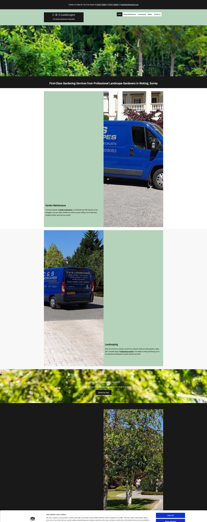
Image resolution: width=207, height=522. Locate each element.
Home (119, 14)
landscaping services (127, 351)
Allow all (170, 493)
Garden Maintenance (129, 14)
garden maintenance (65, 210)
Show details (126, 506)
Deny (170, 505)
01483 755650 (101, 4)
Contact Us (157, 14)
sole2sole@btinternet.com (130, 4)
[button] (103, 392)
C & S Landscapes (63, 14)
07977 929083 (113, 4)
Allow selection (170, 499)
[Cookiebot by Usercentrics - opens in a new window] (33, 506)
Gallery (150, 14)
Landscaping (142, 14)
